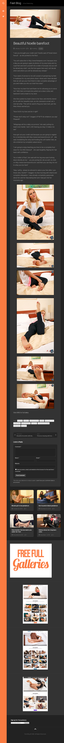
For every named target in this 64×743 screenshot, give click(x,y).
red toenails (17, 426)
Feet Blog (16, 3)
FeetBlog (34, 49)
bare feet (20, 421)
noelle (41, 49)
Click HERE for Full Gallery (22, 413)
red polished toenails (43, 423)
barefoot (26, 421)
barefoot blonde (34, 421)
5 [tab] (36, 39)
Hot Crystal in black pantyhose (48, 506)
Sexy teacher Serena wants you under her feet (22, 531)
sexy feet (24, 426)
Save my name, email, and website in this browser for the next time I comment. (34, 471)
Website (17, 464)
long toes (34, 423)
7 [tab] (39, 39)
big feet (42, 421)
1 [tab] (31, 39)
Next (58, 24)
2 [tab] (32, 39)
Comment (18, 447)
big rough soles (49, 421)
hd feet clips (17, 423)
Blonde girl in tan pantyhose (20, 506)
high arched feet (26, 423)
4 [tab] (35, 39)
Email (38, 458)
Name (17, 458)
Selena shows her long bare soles (47, 531)
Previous (12, 24)
